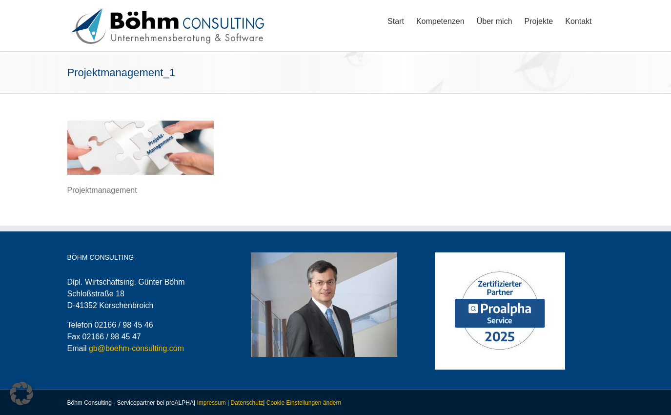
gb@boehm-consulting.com (136, 348)
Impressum (211, 402)
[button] (21, 393)
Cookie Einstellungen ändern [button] (303, 402)
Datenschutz (247, 402)
